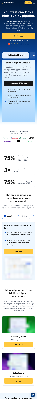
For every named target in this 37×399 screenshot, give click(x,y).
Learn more (18, 252)
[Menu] (33, 2)
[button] (33, 395)
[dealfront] (8, 3)
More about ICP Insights (18, 83)
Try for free (28, 2)
